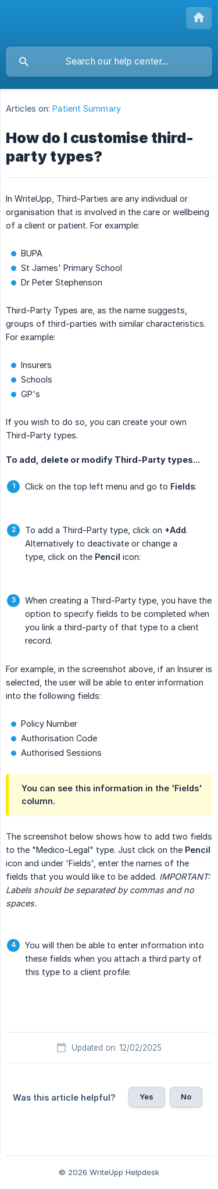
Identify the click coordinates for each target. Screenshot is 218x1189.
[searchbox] (109, 62)
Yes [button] (146, 1096)
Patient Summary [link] (86, 108)
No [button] (186, 1096)
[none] (199, 18)
